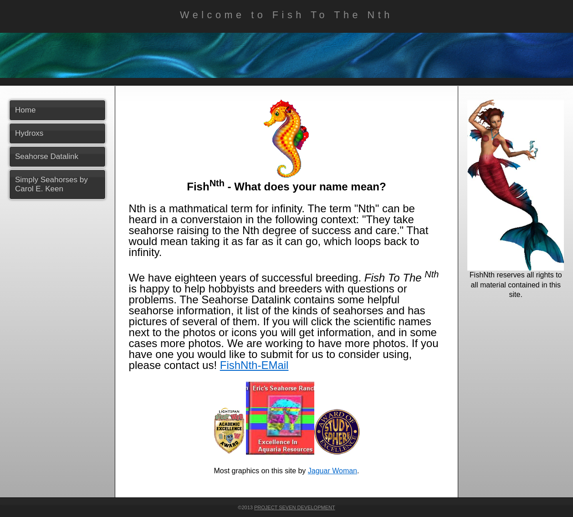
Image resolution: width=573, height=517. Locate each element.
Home (25, 110)
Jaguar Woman (332, 471)
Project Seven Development (294, 507)
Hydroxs (29, 133)
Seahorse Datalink (46, 156)
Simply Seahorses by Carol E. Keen (51, 184)
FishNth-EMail (254, 365)
